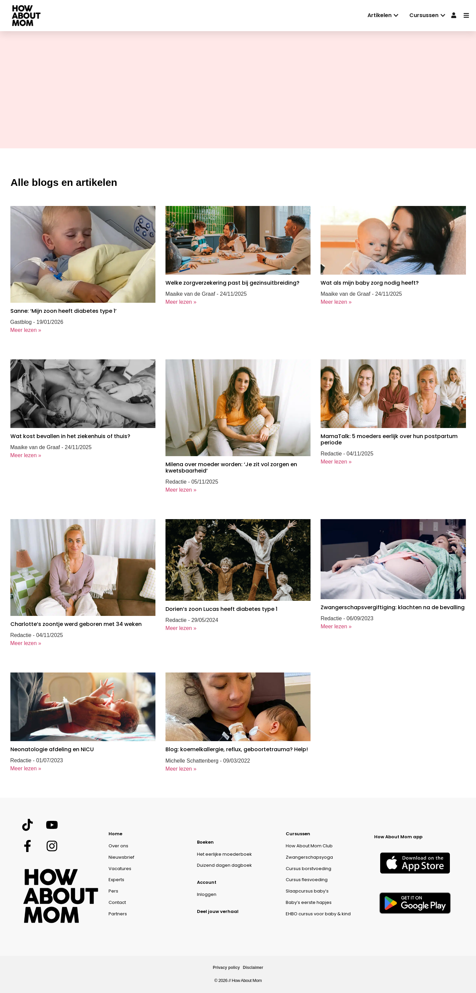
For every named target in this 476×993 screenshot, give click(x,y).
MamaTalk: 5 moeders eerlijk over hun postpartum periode (389, 439)
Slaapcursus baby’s (307, 891)
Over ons (118, 846)
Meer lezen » (26, 330)
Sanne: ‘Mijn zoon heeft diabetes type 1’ (63, 311)
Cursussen (298, 834)
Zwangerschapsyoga (309, 857)
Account (206, 882)
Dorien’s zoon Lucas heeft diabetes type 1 (221, 609)
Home (115, 834)
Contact (117, 902)
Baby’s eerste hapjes (309, 902)
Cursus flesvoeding (307, 879)
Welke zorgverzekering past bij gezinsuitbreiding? (233, 283)
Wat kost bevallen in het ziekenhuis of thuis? (70, 436)
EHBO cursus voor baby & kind (318, 914)
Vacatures (120, 868)
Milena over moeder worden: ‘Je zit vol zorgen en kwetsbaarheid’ (231, 467)
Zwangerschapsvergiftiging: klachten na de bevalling (393, 607)
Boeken (205, 842)
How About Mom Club (309, 846)
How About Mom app (398, 837)
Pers (113, 891)
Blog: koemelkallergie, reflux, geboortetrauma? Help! (236, 749)
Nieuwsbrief (121, 857)
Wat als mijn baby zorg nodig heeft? (370, 283)
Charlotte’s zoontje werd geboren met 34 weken (76, 624)
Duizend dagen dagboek (224, 865)
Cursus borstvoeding (308, 868)
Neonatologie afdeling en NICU (52, 749)
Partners (118, 914)
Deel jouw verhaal (218, 911)
